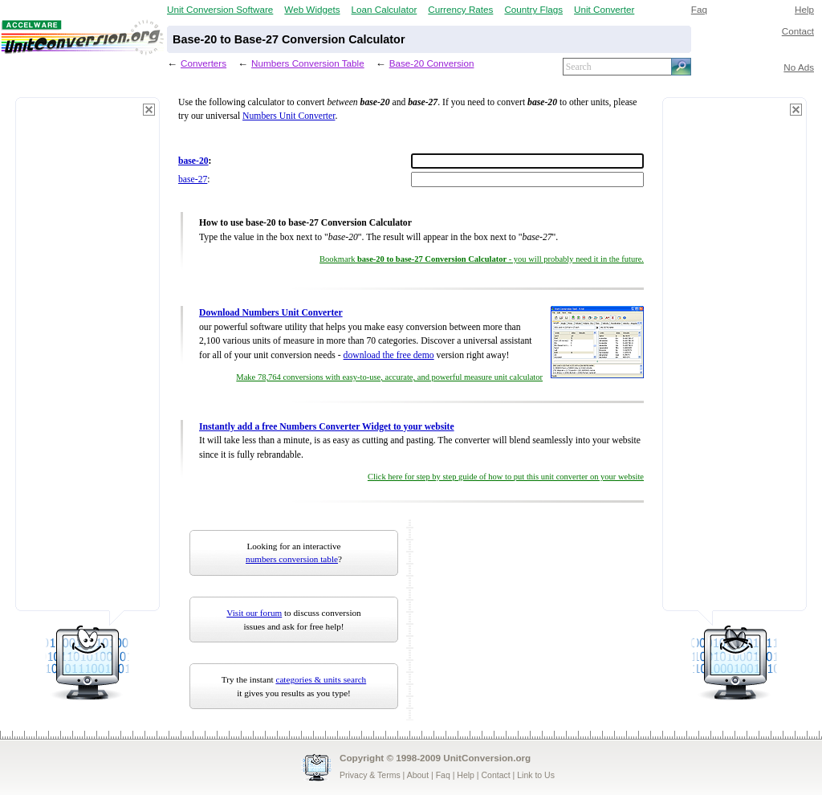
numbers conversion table (292, 559)
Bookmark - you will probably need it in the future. (481, 259)
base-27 (192, 179)
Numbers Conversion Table (307, 63)
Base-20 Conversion (431, 63)
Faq (699, 9)
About (418, 775)
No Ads (798, 67)
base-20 (193, 161)
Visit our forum (254, 613)
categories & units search (320, 679)
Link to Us (536, 775)
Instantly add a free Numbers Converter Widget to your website (326, 427)
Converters (203, 63)
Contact (798, 31)
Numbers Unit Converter (288, 116)
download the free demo (389, 355)
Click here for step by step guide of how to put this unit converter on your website (506, 476)
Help (804, 9)
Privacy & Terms (370, 775)
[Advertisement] (87, 361)
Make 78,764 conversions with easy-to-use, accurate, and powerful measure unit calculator (389, 377)
